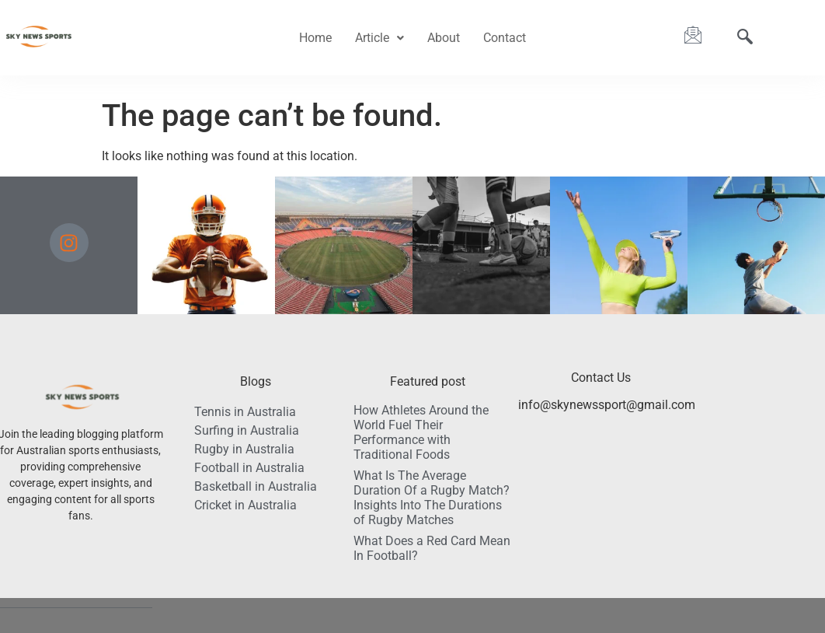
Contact (504, 37)
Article (379, 37)
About (443, 37)
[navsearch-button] (745, 38)
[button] (379, 38)
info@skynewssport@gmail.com (606, 404)
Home (315, 37)
